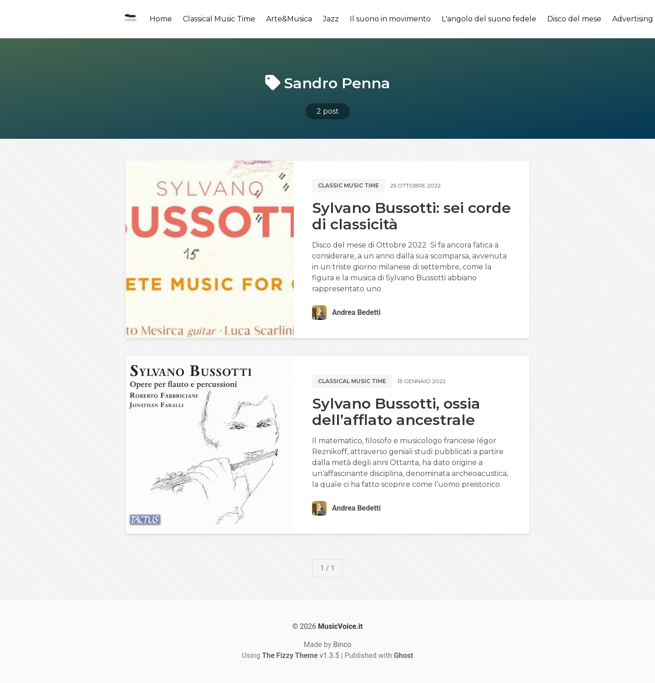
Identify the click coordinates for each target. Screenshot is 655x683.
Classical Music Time (219, 19)
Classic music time (348, 185)
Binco (342, 644)
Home (161, 19)
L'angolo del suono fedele (489, 19)
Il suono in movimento (390, 19)
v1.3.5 (300, 655)
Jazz (331, 19)
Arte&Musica (289, 19)
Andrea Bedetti (356, 312)
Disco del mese (574, 19)
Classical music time (352, 381)
